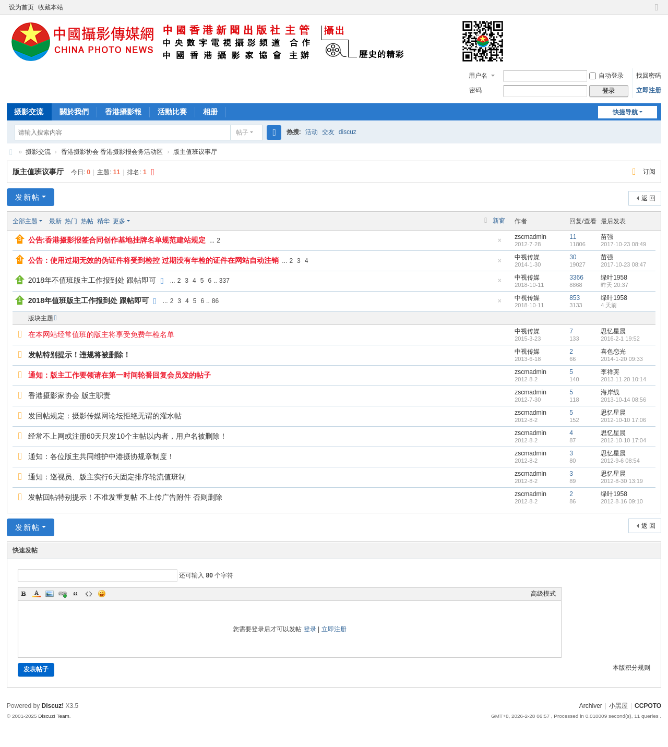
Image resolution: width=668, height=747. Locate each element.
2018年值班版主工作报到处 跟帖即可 (88, 300)
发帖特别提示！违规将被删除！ (79, 355)
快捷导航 (625, 112)
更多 (119, 221)
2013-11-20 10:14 (623, 379)
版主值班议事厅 (195, 151)
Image (49, 593)
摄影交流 (28, 111)
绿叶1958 (614, 277)
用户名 (478, 75)
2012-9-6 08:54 (620, 460)
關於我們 (74, 111)
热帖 (87, 221)
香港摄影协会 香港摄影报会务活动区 (112, 151)
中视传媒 (527, 257)
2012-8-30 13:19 (622, 481)
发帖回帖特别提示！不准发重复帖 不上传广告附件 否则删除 (125, 497)
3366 (576, 277)
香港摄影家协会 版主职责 (69, 395)
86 (215, 301)
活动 (311, 132)
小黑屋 (618, 705)
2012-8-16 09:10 (622, 501)
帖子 (242, 132)
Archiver (590, 705)
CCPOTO (11, 152)
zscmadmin (530, 236)
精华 (103, 221)
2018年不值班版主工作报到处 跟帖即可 (92, 280)
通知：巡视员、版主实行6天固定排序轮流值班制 (107, 477)
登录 (310, 629)
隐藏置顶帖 (499, 243)
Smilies (102, 593)
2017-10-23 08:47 (623, 264)
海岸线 (610, 392)
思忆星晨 (613, 331)
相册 (210, 111)
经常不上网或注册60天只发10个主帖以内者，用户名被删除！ (127, 436)
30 (572, 257)
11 (572, 236)
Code (89, 593)
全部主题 (25, 221)
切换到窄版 (656, 11)
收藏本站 (50, 7)
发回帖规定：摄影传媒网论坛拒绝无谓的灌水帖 (105, 416)
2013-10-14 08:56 (623, 399)
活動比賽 (172, 111)
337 (224, 280)
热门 (71, 221)
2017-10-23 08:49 (623, 244)
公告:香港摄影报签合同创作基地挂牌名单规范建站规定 (117, 240)
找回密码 (648, 75)
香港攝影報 (123, 111)
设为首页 (21, 7)
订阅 (649, 171)
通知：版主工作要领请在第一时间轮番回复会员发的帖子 (119, 375)
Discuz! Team (53, 716)
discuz (347, 132)
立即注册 (648, 90)
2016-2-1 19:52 (620, 338)
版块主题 (40, 318)
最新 (55, 221)
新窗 (499, 220)
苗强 (607, 236)
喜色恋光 (613, 351)
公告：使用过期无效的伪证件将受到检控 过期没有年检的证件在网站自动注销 (153, 260)
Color (36, 593)
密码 (475, 90)
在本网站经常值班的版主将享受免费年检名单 (101, 334)
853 (574, 298)
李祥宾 (610, 372)
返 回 (648, 198)
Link (62, 593)
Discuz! (53, 705)
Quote (75, 593)
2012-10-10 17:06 (623, 420)
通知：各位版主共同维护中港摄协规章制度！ (101, 456)
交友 (328, 132)
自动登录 (606, 75)
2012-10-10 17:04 (623, 440)
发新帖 (27, 197)
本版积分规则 (631, 667)
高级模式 (543, 593)
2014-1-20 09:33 (622, 359)
